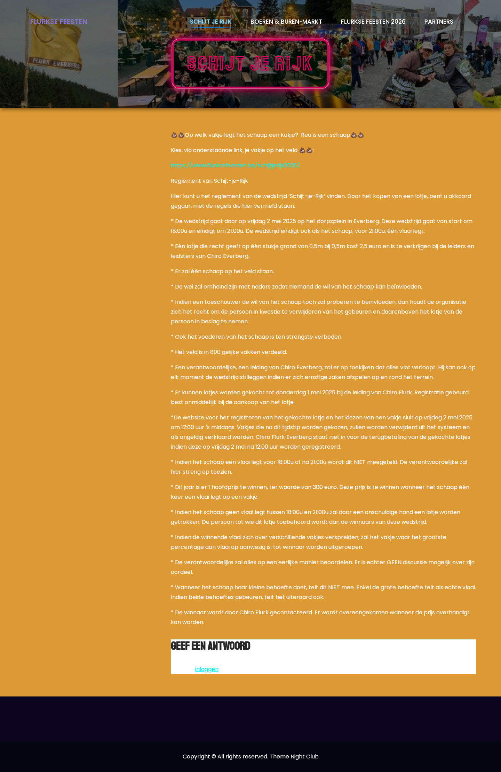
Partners (438, 21)
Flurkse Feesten (58, 21)
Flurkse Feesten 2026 (373, 21)
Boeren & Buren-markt (286, 21)
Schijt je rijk (211, 21)
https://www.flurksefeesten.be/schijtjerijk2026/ (235, 166)
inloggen (206, 669)
